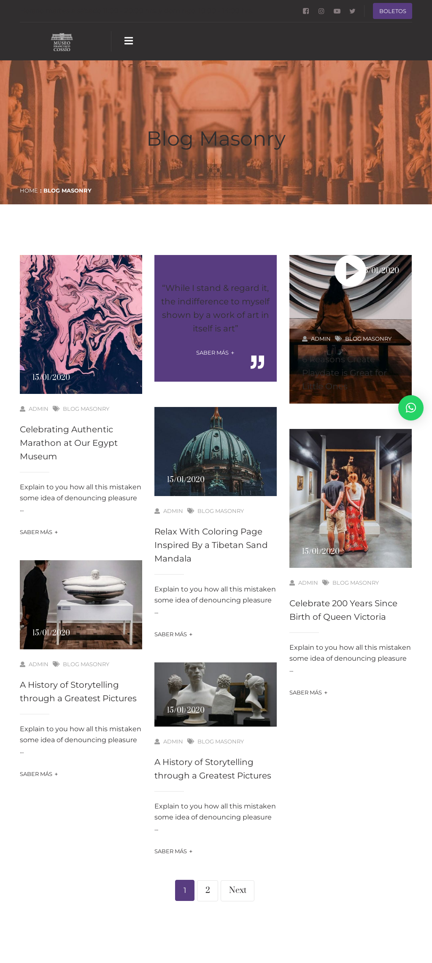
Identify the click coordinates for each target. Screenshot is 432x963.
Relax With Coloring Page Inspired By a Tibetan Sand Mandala (211, 545)
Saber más (39, 532)
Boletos (392, 11)
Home (29, 190)
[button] (411, 407)
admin (34, 408)
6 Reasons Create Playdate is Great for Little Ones (344, 372)
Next (237, 890)
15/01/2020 (51, 377)
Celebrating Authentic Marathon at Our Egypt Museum (69, 442)
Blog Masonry (86, 408)
